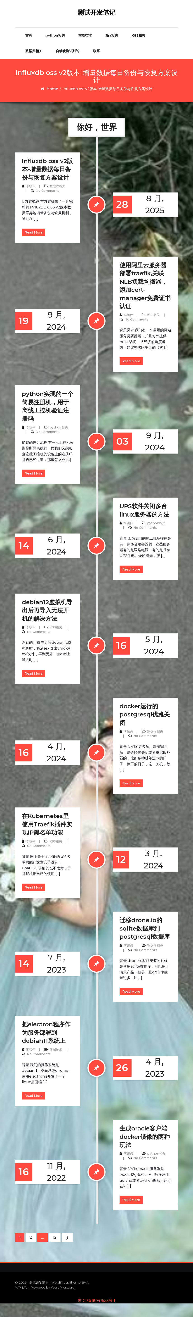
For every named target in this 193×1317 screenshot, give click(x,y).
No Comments (47, 204)
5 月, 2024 (135, 659)
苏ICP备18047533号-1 (96, 1314)
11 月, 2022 (51, 1185)
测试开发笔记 (96, 19)
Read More (33, 246)
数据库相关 (33, 64)
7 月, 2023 (52, 977)
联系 (96, 64)
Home (52, 102)
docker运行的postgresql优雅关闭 (145, 728)
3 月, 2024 (135, 873)
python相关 (55, 49)
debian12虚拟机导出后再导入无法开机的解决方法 (47, 624)
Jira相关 (112, 49)
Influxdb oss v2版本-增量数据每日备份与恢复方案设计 (47, 183)
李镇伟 (30, 200)
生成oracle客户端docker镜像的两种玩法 (145, 1150)
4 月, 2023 (136, 1081)
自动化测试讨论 (68, 64)
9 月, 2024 (52, 334)
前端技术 (85, 49)
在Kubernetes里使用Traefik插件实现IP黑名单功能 (47, 838)
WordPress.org (63, 1301)
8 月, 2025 (136, 218)
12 (54, 1251)
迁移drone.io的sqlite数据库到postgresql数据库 (145, 942)
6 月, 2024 (51, 559)
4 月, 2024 (52, 766)
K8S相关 (138, 49)
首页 (28, 49)
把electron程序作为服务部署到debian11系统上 (46, 1046)
